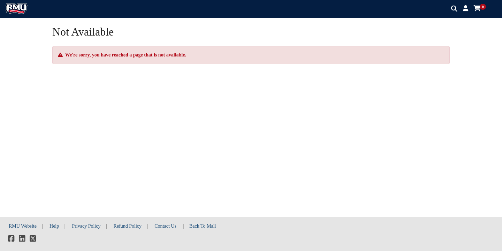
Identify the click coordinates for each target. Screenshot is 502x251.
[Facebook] (11, 239)
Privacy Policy (86, 226)
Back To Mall (202, 226)
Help (54, 226)
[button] (465, 8)
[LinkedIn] (22, 239)
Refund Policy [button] (128, 226)
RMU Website (23, 226)
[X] (33, 239)
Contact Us (165, 226)
